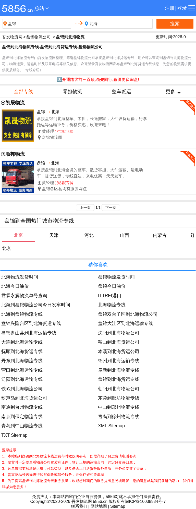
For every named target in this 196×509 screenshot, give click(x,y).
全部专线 (23, 91)
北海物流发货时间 (19, 277)
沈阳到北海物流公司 (118, 332)
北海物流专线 (112, 304)
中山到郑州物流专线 (118, 407)
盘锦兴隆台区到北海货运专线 (31, 323)
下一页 (110, 207)
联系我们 (79, 506)
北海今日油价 (15, 286)
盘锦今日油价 (112, 286)
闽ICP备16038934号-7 (145, 501)
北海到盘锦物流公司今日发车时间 (35, 304)
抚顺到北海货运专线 (22, 351)
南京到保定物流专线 (22, 416)
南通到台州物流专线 (22, 407)
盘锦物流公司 (38, 37)
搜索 (175, 23)
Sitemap (117, 506)
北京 (6, 248)
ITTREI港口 (109, 295)
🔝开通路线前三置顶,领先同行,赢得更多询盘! (98, 79)
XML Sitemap (111, 425)
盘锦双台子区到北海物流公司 (128, 314)
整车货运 (121, 91)
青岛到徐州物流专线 (118, 416)
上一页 (85, 207)
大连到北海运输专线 (22, 342)
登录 (182, 8)
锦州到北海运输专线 (118, 360)
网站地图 (99, 506)
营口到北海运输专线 (22, 370)
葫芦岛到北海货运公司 (24, 398)
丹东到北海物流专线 (22, 360)
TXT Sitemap (14, 435)
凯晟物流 (15, 102)
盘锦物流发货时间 (116, 277)
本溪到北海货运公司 (118, 351)
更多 (170, 91)
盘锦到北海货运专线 (118, 379)
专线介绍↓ (33, 70)
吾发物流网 (12, 37)
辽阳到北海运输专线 (22, 379)
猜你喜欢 (98, 264)
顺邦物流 (15, 154)
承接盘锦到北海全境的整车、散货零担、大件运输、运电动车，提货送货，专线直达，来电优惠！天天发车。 (90, 173)
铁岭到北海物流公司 (22, 388)
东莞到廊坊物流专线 (118, 398)
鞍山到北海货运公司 (118, 342)
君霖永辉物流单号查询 (24, 295)
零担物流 (72, 91)
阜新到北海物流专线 (118, 370)
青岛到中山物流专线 (22, 425)
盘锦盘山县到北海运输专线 (28, 332)
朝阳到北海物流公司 (118, 388)
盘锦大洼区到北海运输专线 (125, 323)
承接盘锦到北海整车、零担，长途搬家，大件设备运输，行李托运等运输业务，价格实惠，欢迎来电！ (92, 121)
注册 (170, 8)
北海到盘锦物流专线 (22, 314)
